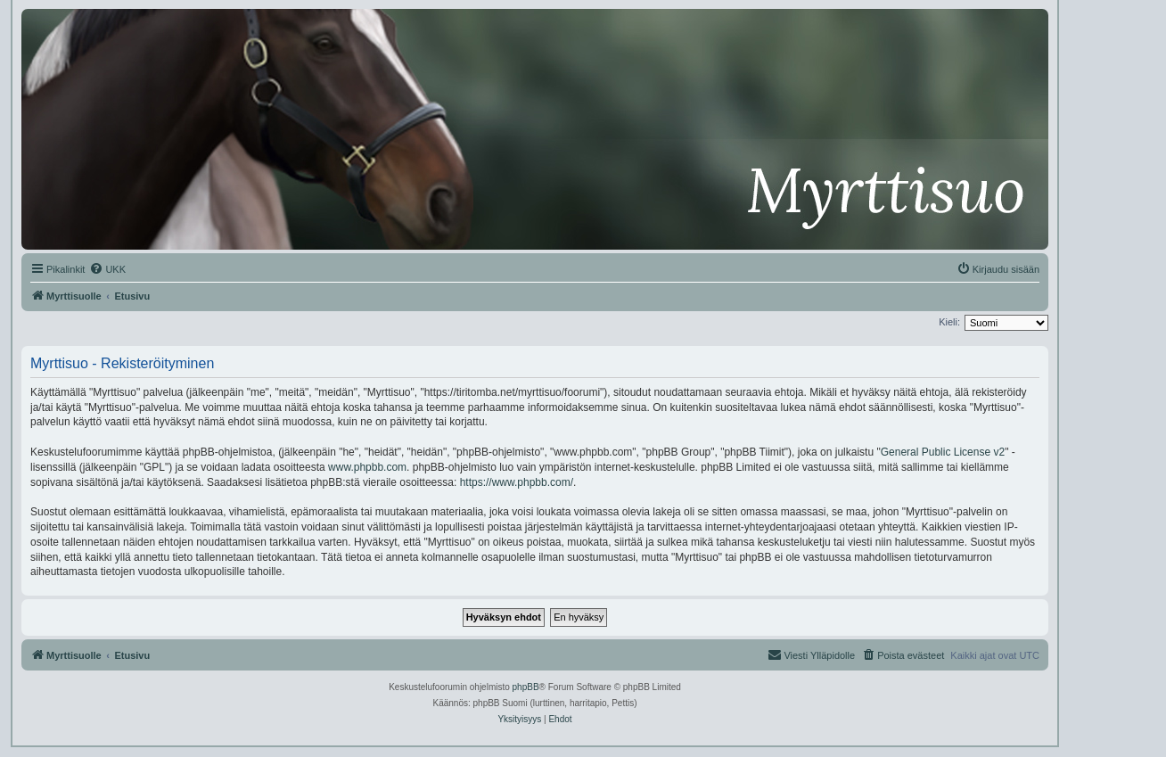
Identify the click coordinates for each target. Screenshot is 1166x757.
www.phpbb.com (367, 467)
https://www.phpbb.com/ (516, 482)
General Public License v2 (943, 452)
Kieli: (949, 322)
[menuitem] (107, 269)
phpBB (526, 687)
